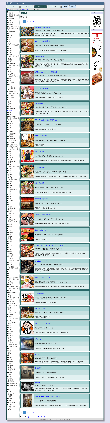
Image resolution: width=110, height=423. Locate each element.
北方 (9, 294)
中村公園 (10, 22)
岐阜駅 (10, 262)
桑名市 (10, 376)
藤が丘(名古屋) (12, 120)
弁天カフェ (38, 339)
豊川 (9, 217)
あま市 (10, 245)
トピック (26, 6)
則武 (9, 273)
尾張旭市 (10, 232)
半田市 (10, 168)
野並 (9, 106)
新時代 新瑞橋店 (39, 293)
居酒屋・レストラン (27, 9)
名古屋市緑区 (11, 95)
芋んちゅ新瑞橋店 (40, 167)
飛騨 (9, 309)
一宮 (9, 191)
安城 (9, 155)
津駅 (9, 389)
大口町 (10, 211)
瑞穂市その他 (11, 292)
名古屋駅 (10, 16)
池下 (9, 84)
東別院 (10, 54)
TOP (13, 6)
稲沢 (9, 204)
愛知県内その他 (12, 221)
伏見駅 (10, 35)
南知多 (10, 174)
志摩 (9, 408)
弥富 (9, 247)
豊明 (9, 238)
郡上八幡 (10, 331)
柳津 (9, 284)
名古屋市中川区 (12, 144)
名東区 (10, 121)
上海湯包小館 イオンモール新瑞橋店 (46, 72)
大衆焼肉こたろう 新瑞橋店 (43, 214)
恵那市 (10, 333)
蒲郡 (9, 163)
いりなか (10, 73)
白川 (9, 329)
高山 (9, 307)
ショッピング (40, 6)
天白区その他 (11, 108)
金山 (9, 58)
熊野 (9, 354)
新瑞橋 (10, 110)
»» (34, 21)
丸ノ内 (10, 223)
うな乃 (37, 354)
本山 (9, 127)
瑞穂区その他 (11, 116)
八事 (9, 69)
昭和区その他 (11, 75)
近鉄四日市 (11, 382)
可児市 (10, 327)
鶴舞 (9, 67)
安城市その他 (11, 161)
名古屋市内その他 (13, 148)
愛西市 (10, 257)
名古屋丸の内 (11, 31)
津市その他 (11, 393)
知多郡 (10, 178)
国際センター (11, 24)
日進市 (10, 226)
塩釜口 (10, 103)
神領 (9, 187)
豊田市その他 (11, 138)
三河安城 (10, 157)
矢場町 (10, 50)
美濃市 (10, 341)
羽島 (9, 339)
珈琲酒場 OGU (39, 368)
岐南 (9, 281)
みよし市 (10, 255)
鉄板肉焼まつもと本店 (41, 199)
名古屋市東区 (11, 88)
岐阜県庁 (10, 283)
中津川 (10, 311)
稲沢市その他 (11, 208)
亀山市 (10, 357)
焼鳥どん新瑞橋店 (40, 151)
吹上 (9, 90)
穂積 (9, 290)
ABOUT (65, 6)
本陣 (9, 20)
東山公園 (10, 131)
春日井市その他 (12, 189)
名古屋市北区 (11, 82)
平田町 (10, 404)
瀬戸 (9, 198)
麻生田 (10, 359)
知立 (9, 164)
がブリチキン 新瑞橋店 (42, 88)
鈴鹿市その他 (11, 402)
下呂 (9, 320)
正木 (9, 275)
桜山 (9, 112)
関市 (9, 324)
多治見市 (10, 314)
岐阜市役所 (11, 266)
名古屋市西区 (11, 18)
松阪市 (10, 372)
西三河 (10, 240)
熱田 (9, 61)
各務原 (10, 299)
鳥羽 (9, 410)
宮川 (9, 367)
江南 (9, 194)
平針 (9, 99)
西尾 (9, 170)
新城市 (10, 251)
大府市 (10, 230)
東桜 (9, 41)
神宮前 (10, 60)
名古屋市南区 (11, 97)
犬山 (9, 196)
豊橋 (9, 215)
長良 (9, 271)
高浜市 (10, 249)
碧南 (9, 176)
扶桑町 (10, 210)
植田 (9, 101)
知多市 (10, 172)
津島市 (10, 236)
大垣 (9, 296)
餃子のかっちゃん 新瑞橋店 (43, 27)
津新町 (10, 395)
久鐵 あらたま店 (39, 183)
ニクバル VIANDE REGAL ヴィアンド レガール (49, 245)
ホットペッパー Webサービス (37, 417)
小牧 (9, 193)
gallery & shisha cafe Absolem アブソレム (47, 396)
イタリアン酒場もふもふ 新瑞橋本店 (46, 120)
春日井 (10, 181)
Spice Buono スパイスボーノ (43, 261)
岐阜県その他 (11, 322)
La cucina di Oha (40, 308)
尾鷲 (9, 355)
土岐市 (10, 316)
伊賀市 (10, 348)
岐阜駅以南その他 (13, 286)
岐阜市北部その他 (13, 277)
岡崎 (9, 151)
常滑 (9, 234)
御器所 (10, 71)
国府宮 (10, 206)
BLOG (72, 6)
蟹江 (9, 243)
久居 (9, 391)
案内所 (54, 6)
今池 (9, 80)
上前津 (10, 52)
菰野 (9, 352)
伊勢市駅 (10, 365)
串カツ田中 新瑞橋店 (41, 135)
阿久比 (10, 253)
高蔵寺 (10, 185)
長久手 (10, 228)
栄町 (9, 39)
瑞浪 (9, 337)
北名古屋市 (11, 200)
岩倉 (9, 202)
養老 (9, 326)
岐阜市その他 (11, 303)
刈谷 (9, 153)
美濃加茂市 (11, 335)
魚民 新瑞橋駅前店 (40, 103)
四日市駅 (10, 380)
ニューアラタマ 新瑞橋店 (42, 41)
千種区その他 (11, 133)
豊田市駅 (10, 136)
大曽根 (10, 86)
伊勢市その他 (11, 369)
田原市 (10, 241)
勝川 (9, 183)
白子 (9, 400)
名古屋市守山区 (12, 91)
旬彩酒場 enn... (40, 56)
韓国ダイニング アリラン (42, 277)
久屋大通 (10, 37)
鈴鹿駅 (10, 398)
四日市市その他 (12, 383)
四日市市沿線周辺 (13, 385)
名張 (9, 350)
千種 (9, 78)
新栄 (9, 43)
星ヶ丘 (10, 129)
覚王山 (10, 125)
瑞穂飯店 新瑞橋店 (40, 230)
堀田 (9, 114)
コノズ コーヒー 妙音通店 (42, 323)
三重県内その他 (12, 346)
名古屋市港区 (11, 142)
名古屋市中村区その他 (13, 26)
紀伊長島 (10, 361)
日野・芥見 (11, 301)
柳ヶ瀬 (10, 264)
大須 (9, 48)
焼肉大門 (37, 382)
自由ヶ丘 (10, 123)
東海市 (10, 224)
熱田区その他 (11, 63)
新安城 (10, 159)
